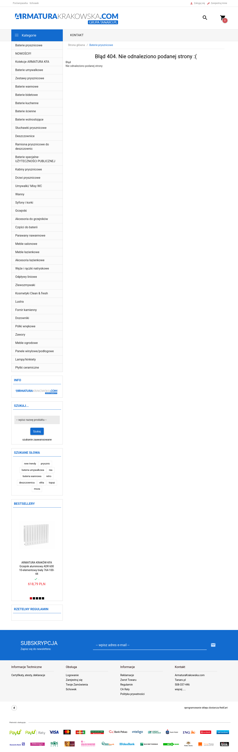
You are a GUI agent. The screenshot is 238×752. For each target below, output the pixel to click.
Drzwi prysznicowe (27, 177)
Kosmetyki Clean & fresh (31, 293)
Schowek (71, 689)
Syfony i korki (24, 202)
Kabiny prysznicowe (28, 169)
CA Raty (125, 689)
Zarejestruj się (74, 679)
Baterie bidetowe (26, 95)
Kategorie (25, 35)
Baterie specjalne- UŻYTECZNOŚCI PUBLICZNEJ (35, 159)
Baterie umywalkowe (29, 70)
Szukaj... (21, 406)
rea (50, 470)
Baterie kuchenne (26, 103)
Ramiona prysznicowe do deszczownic (32, 146)
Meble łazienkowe (27, 252)
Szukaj (37, 431)
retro (48, 476)
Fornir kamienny (26, 310)
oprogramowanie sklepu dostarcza (201, 707)
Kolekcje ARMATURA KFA (32, 61)
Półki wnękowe (25, 326)
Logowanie (72, 675)
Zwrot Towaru (128, 679)
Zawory (20, 334)
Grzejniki (21, 210)
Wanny (19, 194)
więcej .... (180, 689)
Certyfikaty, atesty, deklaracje (28, 675)
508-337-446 (182, 684)
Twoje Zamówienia (77, 684)
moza (37, 488)
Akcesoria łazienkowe (30, 260)
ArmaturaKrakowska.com (190, 675)
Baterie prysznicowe (28, 45)
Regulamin (126, 684)
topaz (52, 482)
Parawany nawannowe (30, 235)
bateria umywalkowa (33, 470)
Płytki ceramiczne (27, 367)
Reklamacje (127, 675)
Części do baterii (26, 227)
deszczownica (27, 482)
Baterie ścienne (25, 111)
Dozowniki (22, 318)
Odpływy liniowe (26, 277)
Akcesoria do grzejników (31, 219)
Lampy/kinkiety (25, 359)
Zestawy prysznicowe (29, 78)
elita (41, 482)
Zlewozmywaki (25, 285)
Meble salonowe (26, 244)
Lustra (19, 301)
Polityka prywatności (132, 694)
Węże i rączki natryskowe (32, 268)
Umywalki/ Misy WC (28, 186)
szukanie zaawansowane (37, 439)
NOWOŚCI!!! (23, 53)
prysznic (45, 463)
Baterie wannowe (26, 86)
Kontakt (77, 35)
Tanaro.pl (180, 679)
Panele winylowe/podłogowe (34, 351)
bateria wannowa (32, 476)
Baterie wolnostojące (29, 119)
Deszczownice (25, 136)
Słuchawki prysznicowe (31, 128)
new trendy (30, 463)
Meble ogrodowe (26, 343)
